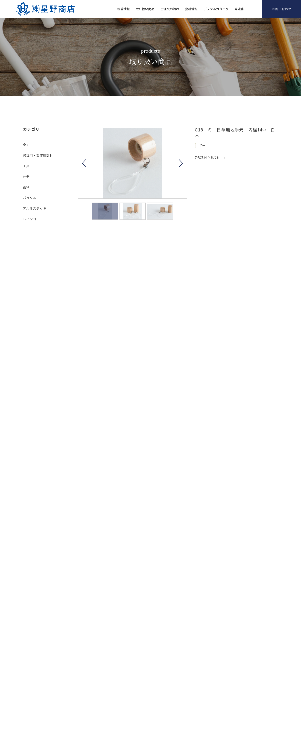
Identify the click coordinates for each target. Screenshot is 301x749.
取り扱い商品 (145, 8)
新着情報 (123, 8)
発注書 (239, 8)
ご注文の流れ (169, 8)
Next (181, 163)
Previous (84, 163)
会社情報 (191, 8)
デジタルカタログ (216, 8)
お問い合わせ (281, 8)
